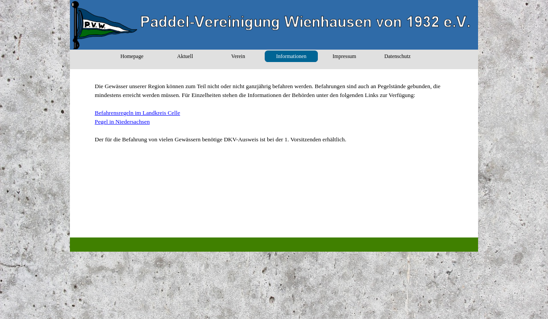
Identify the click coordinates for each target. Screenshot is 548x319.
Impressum (344, 56)
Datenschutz (397, 56)
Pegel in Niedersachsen (122, 121)
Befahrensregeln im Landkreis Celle (137, 112)
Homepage (131, 56)
